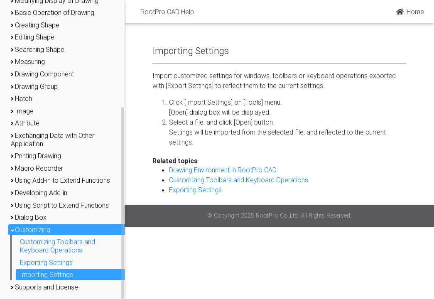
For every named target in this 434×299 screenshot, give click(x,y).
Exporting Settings (46, 262)
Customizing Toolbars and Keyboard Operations (57, 246)
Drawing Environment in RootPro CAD (223, 170)
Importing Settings (46, 274)
